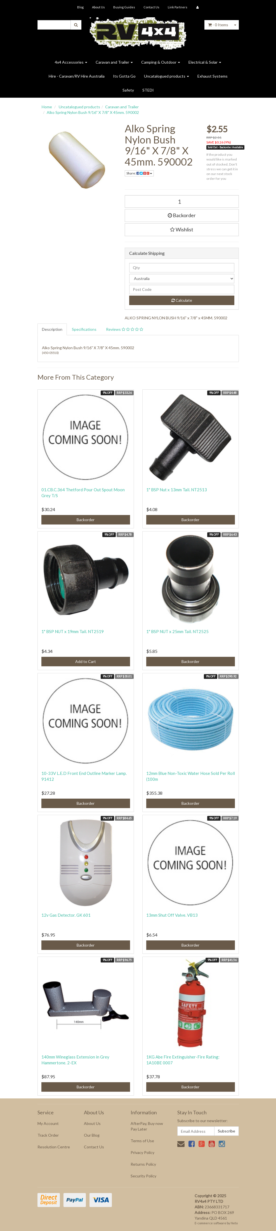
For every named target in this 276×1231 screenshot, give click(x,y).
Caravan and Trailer (114, 62)
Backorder (182, 215)
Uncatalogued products (166, 76)
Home (47, 106)
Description (52, 329)
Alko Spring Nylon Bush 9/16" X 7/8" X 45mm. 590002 (93, 112)
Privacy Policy (142, 1152)
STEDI (148, 90)
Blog (80, 7)
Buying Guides (124, 7)
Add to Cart (85, 661)
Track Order (48, 1135)
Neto (234, 1223)
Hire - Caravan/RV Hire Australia (77, 76)
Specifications (84, 329)
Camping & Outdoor (160, 62)
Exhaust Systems (212, 76)
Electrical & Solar (204, 62)
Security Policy (143, 1175)
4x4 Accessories (71, 62)
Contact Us (151, 7)
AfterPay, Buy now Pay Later (147, 1126)
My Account (48, 1123)
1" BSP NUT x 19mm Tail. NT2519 (72, 631)
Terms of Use (142, 1140)
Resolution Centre (53, 1146)
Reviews (124, 329)
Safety (128, 90)
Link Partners (177, 7)
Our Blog (92, 1135)
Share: (139, 173)
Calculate (181, 300)
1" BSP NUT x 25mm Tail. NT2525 (177, 631)
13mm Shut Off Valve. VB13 (172, 915)
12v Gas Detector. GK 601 (66, 915)
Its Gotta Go (124, 76)
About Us (98, 7)
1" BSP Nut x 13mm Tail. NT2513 (176, 489)
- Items (218, 24)
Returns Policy (143, 1164)
